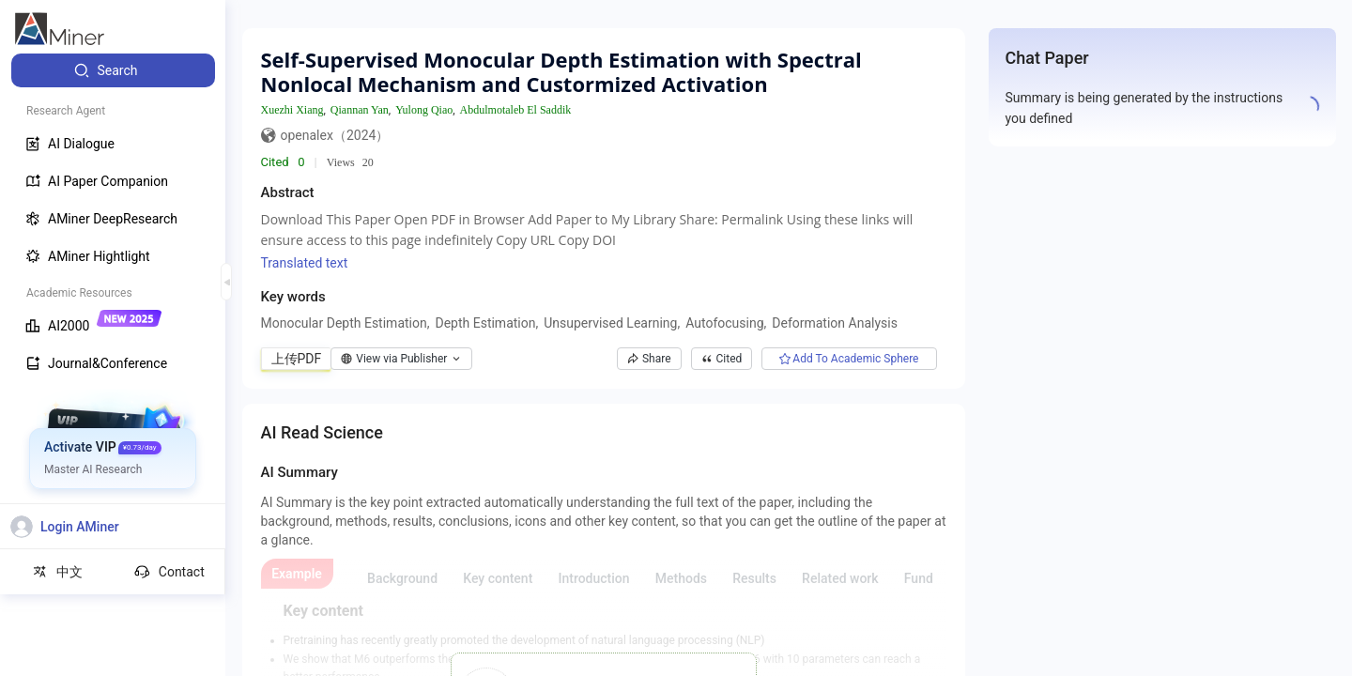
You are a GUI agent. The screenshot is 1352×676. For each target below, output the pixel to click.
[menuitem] (113, 70)
